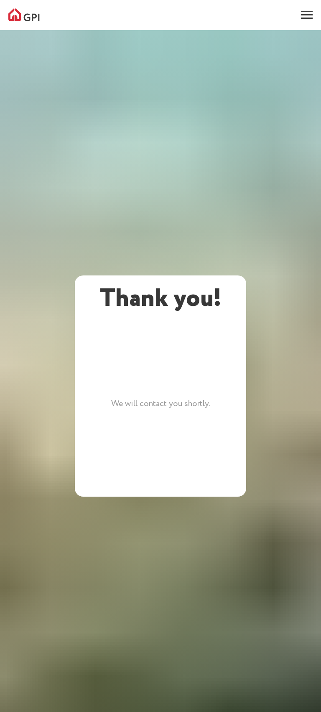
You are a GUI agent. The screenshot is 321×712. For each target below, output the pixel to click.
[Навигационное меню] (307, 15)
